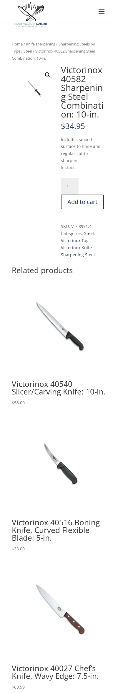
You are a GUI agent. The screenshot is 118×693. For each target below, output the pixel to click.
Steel (28, 51)
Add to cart (82, 202)
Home (17, 44)
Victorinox (70, 240)
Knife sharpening (40, 44)
